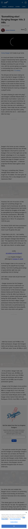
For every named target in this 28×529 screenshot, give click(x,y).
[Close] (26, 512)
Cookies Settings (14, 522)
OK (14, 526)
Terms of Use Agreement (15, 519)
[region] (14, 519)
